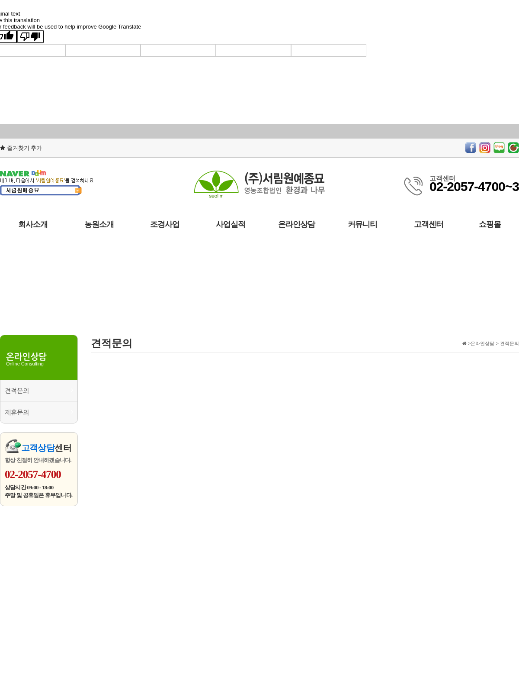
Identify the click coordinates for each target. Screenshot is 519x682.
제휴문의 (39, 412)
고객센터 (428, 224)
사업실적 (230, 224)
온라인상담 (296, 224)
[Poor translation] (30, 36)
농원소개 (99, 224)
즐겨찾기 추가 (21, 148)
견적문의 (39, 390)
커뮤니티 (362, 224)
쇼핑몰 (490, 224)
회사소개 (33, 224)
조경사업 (164, 224)
